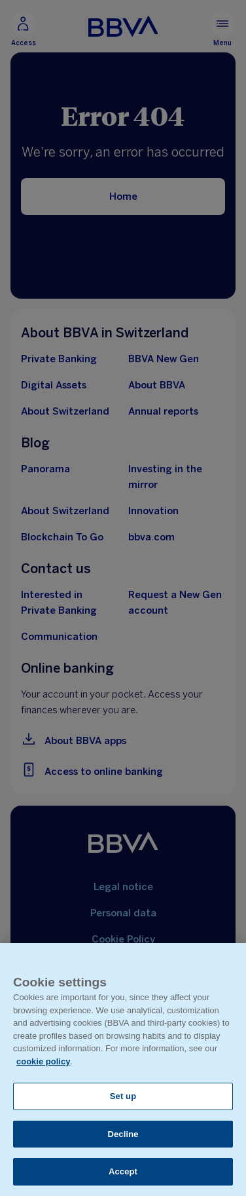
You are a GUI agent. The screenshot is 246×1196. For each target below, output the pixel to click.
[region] (123, 1069)
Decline (122, 1134)
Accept (123, 1171)
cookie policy (43, 1061)
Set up (123, 1096)
